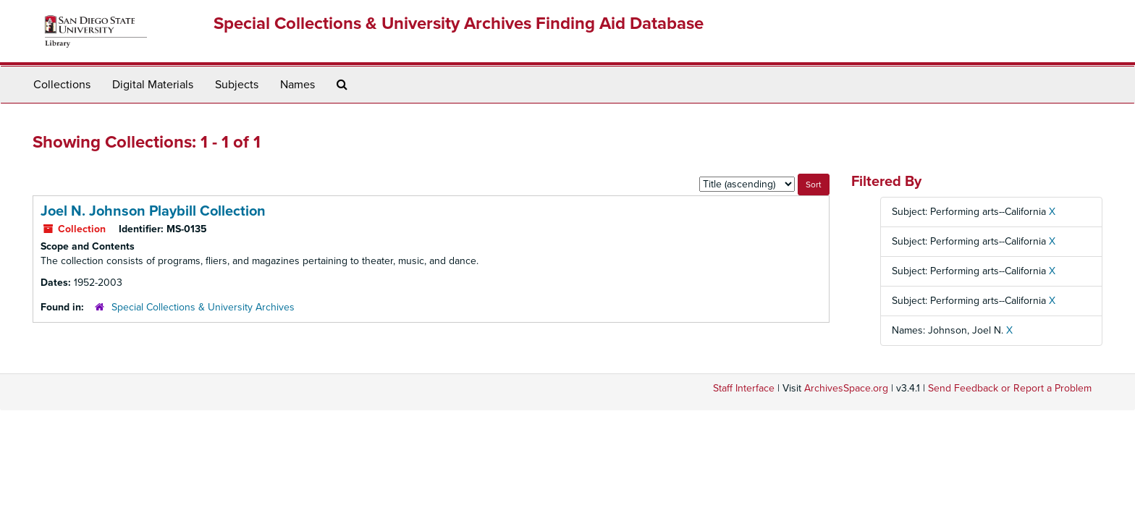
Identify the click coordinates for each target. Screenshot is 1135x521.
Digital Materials (152, 84)
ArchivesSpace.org (846, 388)
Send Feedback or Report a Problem (1010, 388)
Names (297, 84)
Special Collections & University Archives (203, 307)
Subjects (236, 84)
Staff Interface (744, 388)
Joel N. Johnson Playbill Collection (153, 211)
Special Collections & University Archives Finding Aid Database (459, 23)
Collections (61, 84)
